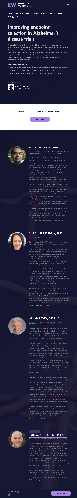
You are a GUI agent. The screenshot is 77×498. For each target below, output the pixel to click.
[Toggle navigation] (68, 5)
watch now (40, 119)
